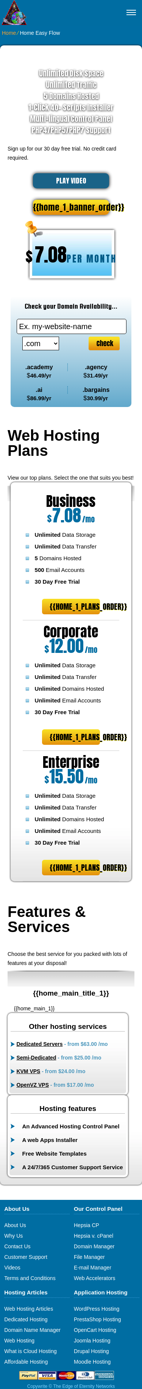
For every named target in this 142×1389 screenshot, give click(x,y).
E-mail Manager (92, 1268)
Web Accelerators (94, 1278)
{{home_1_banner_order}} (71, 207)
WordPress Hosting (96, 1309)
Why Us (13, 1236)
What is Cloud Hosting (30, 1351)
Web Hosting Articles (28, 1309)
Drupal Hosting (91, 1351)
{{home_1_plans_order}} (75, 606)
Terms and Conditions (29, 1278)
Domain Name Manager (32, 1330)
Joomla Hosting (92, 1341)
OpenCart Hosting (95, 1330)
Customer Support (25, 1257)
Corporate (71, 631)
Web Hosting (19, 1341)
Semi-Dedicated (36, 1058)
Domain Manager (94, 1246)
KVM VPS (28, 1071)
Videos (12, 1268)
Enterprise (71, 762)
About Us (15, 1225)
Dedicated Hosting (25, 1319)
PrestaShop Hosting (97, 1319)
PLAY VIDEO (71, 181)
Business (70, 501)
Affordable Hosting (26, 1362)
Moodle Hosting (92, 1362)
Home (9, 33)
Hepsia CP (86, 1225)
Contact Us (17, 1246)
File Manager (89, 1257)
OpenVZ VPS (32, 1085)
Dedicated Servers (39, 1044)
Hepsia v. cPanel (93, 1236)
